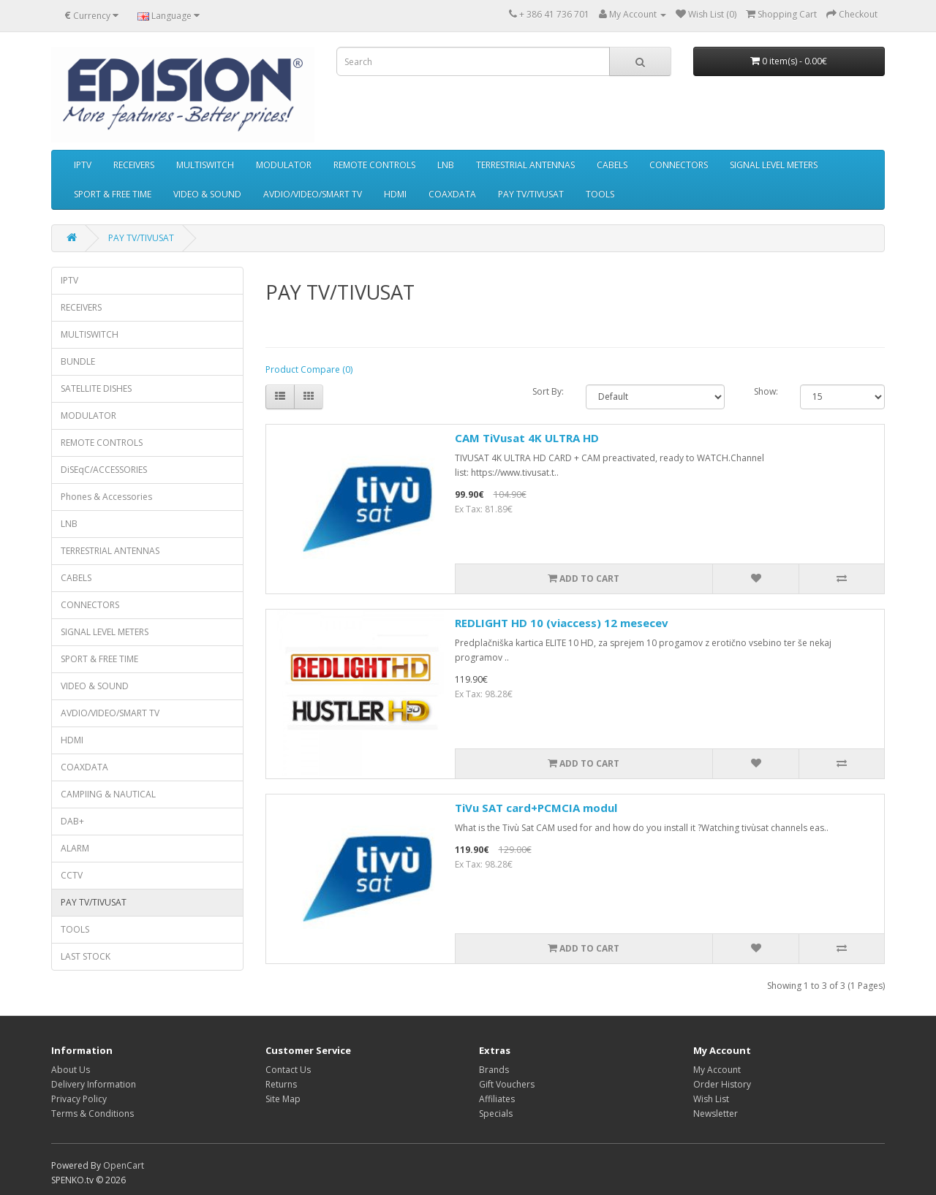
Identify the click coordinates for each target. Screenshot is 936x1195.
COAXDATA (452, 194)
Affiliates (497, 1099)
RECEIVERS (133, 165)
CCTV (72, 875)
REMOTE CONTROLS (374, 165)
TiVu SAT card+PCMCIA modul (536, 807)
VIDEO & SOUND (207, 194)
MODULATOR (284, 165)
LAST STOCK (85, 956)
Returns (281, 1084)
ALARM (75, 848)
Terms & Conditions (92, 1113)
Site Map (283, 1099)
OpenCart (123, 1165)
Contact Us (288, 1069)
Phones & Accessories (106, 496)
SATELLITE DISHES (96, 388)
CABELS (612, 165)
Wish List (711, 1099)
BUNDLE (78, 361)
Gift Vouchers (507, 1084)
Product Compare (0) (308, 369)
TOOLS (600, 194)
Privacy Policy (79, 1099)
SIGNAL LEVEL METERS (774, 165)
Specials (496, 1113)
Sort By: (548, 391)
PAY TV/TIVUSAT (531, 194)
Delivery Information (93, 1084)
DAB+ (72, 821)
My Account (717, 1069)
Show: (766, 391)
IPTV (82, 165)
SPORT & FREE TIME (112, 194)
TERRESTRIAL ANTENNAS (525, 165)
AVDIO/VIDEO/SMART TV (312, 194)
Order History (722, 1084)
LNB (445, 165)
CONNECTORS (678, 165)
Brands (494, 1069)
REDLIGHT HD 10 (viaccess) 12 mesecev (561, 622)
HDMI (395, 194)
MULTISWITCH (205, 165)
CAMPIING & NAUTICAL (108, 794)
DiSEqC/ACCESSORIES (104, 469)
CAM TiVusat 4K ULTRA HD (527, 437)
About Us (70, 1069)
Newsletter (715, 1113)
